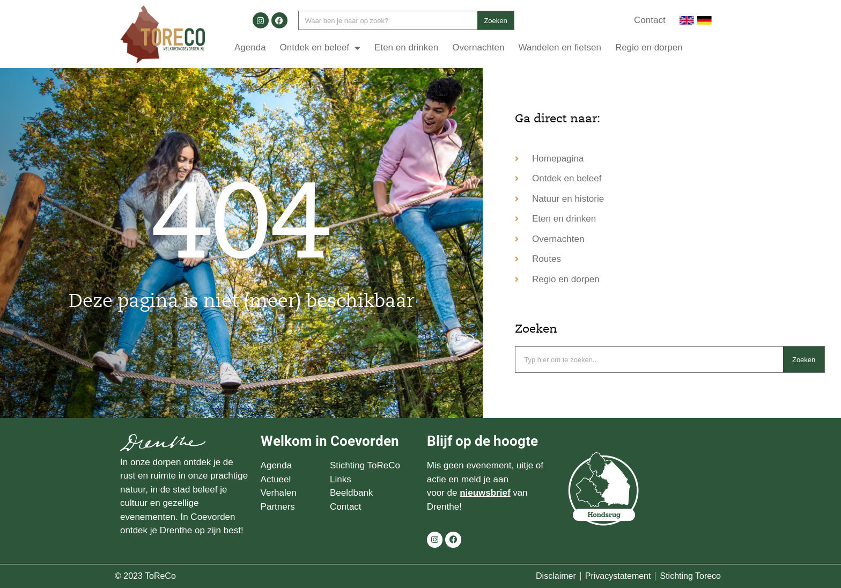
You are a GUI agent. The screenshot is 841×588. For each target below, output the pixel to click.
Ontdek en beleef (320, 48)
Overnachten (478, 47)
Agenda (250, 47)
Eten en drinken (406, 47)
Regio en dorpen (649, 47)
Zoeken (495, 21)
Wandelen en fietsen (560, 47)
